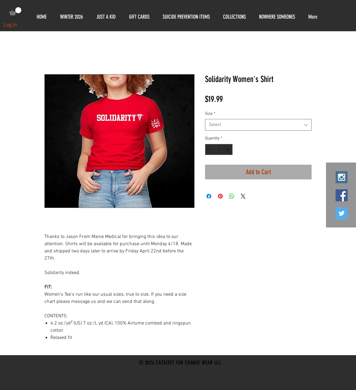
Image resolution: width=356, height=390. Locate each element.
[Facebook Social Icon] (342, 195)
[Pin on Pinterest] (220, 196)
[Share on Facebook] (209, 196)
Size (210, 113)
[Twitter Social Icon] (342, 213)
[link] (15, 11)
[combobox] (258, 125)
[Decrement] (209, 149)
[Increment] (228, 149)
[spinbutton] (218, 149)
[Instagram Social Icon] (342, 177)
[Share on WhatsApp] (231, 196)
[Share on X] (243, 196)
